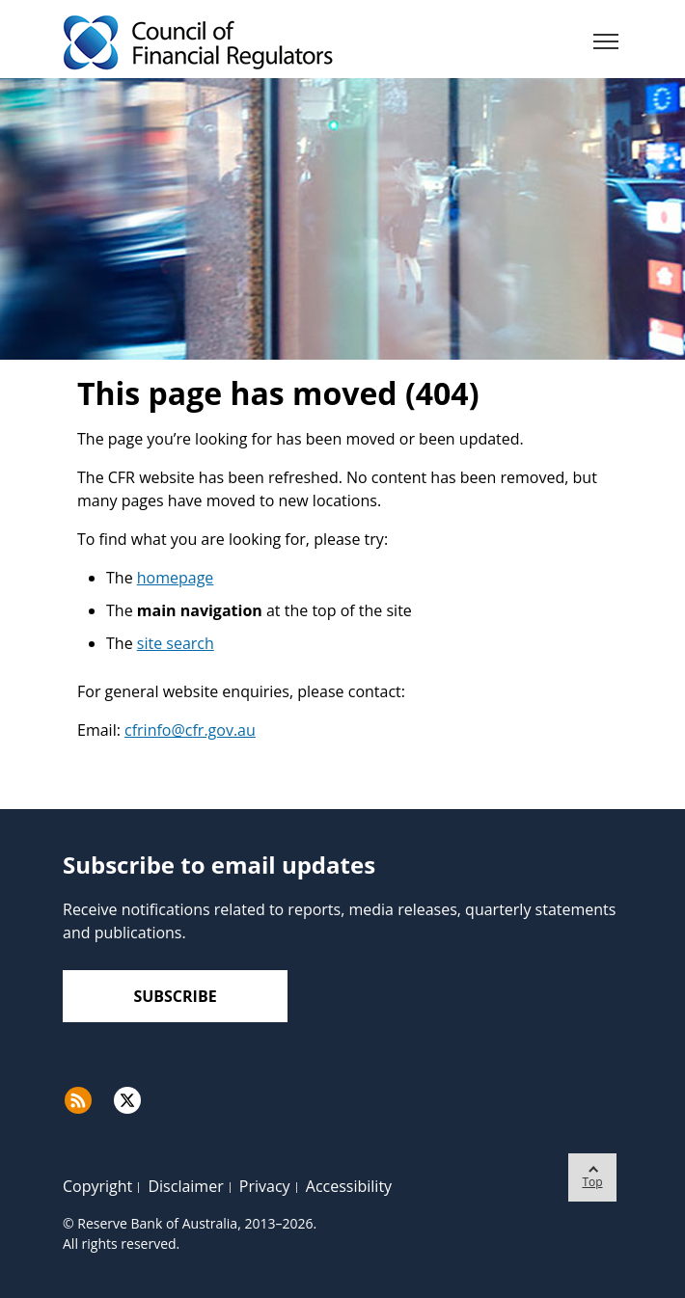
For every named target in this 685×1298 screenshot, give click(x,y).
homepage (175, 577)
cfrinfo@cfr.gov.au (190, 730)
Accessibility (349, 1186)
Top (592, 1171)
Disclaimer (185, 1186)
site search (175, 643)
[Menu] (605, 45)
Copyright (97, 1186)
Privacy (264, 1186)
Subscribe (174, 996)
